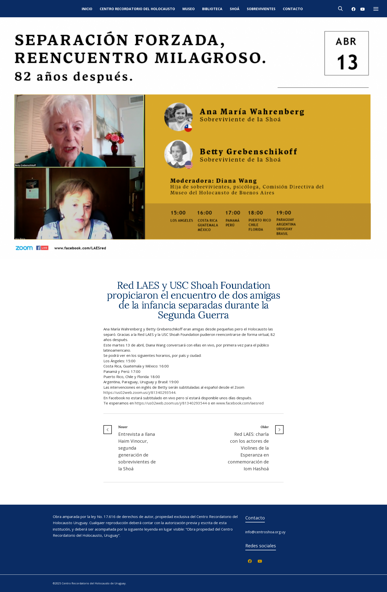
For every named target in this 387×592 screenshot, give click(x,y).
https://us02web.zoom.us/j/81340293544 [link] (139, 392)
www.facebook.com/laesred (240, 403)
